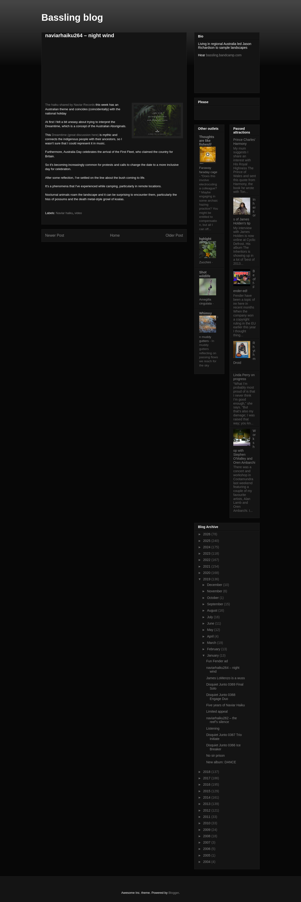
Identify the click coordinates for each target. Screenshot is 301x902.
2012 (207, 810)
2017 (207, 778)
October (213, 598)
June (211, 623)
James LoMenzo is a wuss (225, 678)
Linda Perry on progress (244, 377)
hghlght (205, 239)
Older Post (174, 235)
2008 (207, 836)
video (78, 213)
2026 (207, 534)
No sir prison (215, 755)
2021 (207, 566)
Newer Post (54, 235)
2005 (207, 855)
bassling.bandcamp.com (224, 55)
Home (115, 235)
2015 (207, 791)
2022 (207, 560)
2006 (207, 849)
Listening (212, 728)
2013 (207, 804)
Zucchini (205, 262)
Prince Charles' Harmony (244, 142)
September (215, 604)
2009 (207, 830)
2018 (207, 772)
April (210, 636)
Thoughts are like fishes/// (206, 140)
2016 (207, 784)
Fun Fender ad (217, 661)
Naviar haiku (64, 213)
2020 (207, 573)
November (215, 591)
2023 (207, 553)
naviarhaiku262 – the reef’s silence (221, 720)
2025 (207, 541)
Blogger (173, 892)
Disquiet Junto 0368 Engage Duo (220, 697)
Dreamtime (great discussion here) (75, 135)
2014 (207, 797)
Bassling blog (72, 17)
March (212, 643)
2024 (207, 547)
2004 (207, 862)
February (214, 649)
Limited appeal (217, 711)
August (212, 610)
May (210, 630)
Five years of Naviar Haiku (225, 705)
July (210, 617)
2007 (207, 842)
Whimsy (205, 313)
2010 (207, 823)
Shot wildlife (204, 274)
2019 (207, 579)
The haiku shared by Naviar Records (70, 104)
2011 (207, 817)
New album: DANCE (221, 762)
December (215, 585)
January (213, 655)
